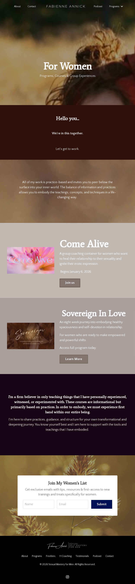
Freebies (50, 556)
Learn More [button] (73, 359)
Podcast (98, 6)
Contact (32, 6)
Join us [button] (70, 283)
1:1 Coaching (65, 556)
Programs (116, 6)
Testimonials (82, 556)
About (17, 6)
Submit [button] (102, 504)
